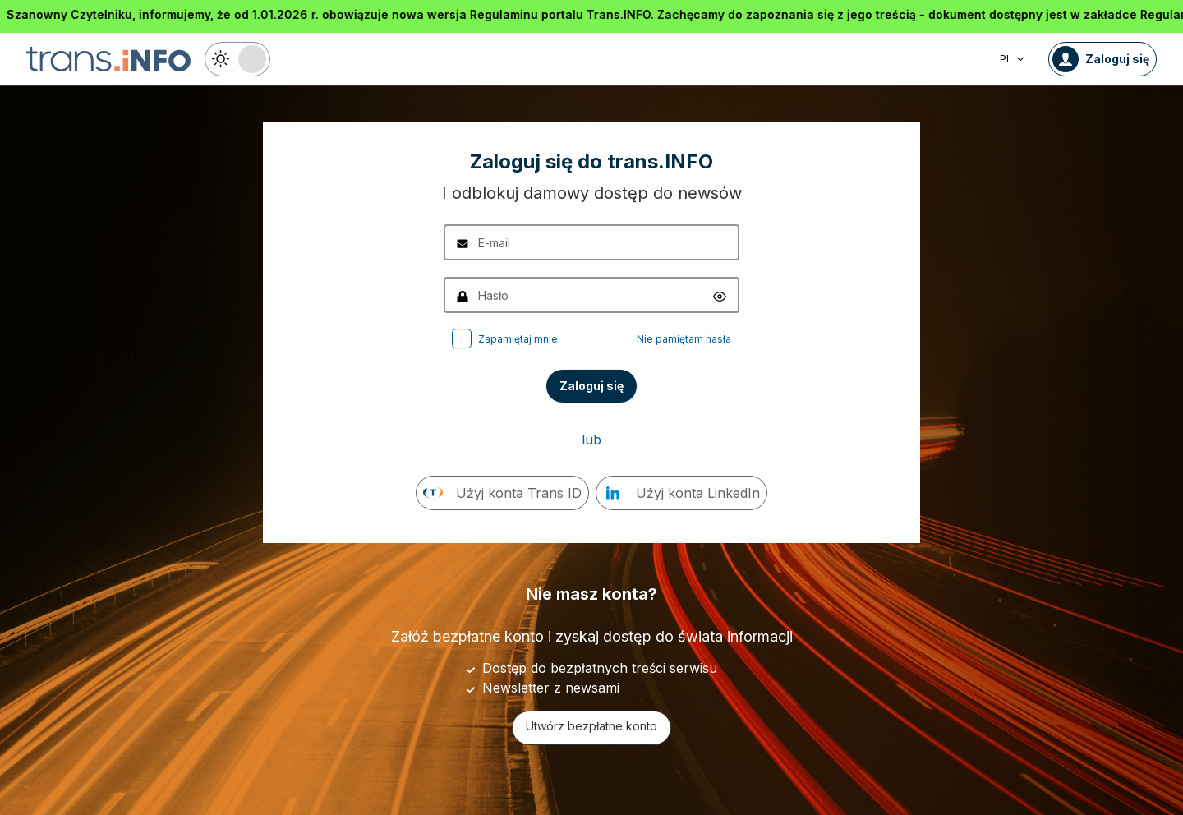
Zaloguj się (591, 386)
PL (1012, 59)
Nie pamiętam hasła (684, 339)
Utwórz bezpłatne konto (591, 726)
